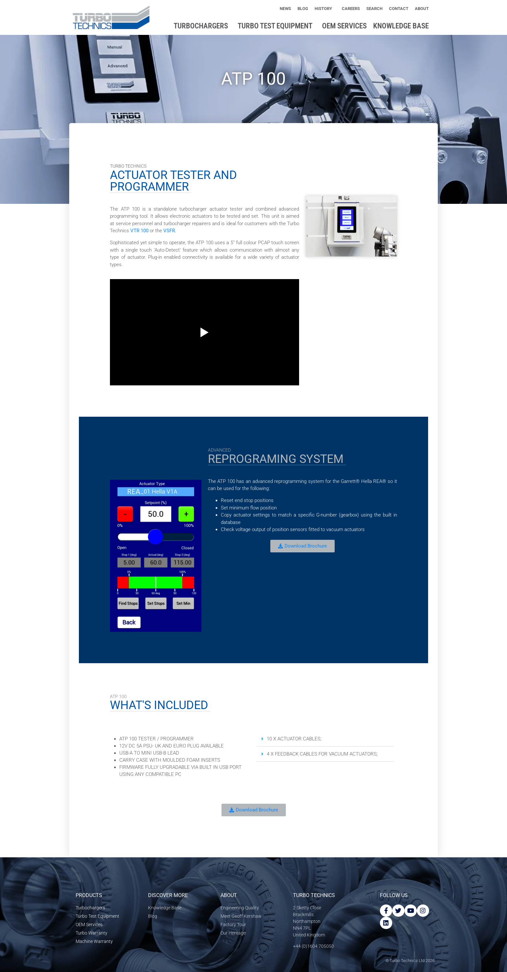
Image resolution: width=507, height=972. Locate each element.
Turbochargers (202, 26)
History (325, 8)
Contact (398, 8)
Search (374, 8)
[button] (325, 739)
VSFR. (169, 231)
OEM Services (344, 26)
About (423, 8)
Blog (302, 8)
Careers (351, 8)
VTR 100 (139, 231)
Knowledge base (402, 26)
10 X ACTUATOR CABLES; (294, 739)
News (285, 8)
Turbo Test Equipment (277, 26)
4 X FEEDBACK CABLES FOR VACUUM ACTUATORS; (322, 754)
